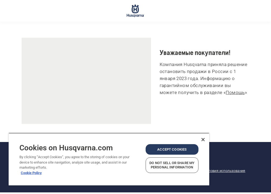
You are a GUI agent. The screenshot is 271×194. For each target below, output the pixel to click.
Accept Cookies (172, 149)
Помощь (235, 92)
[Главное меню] (135, 10)
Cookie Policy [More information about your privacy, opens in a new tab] (31, 173)
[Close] (203, 139)
